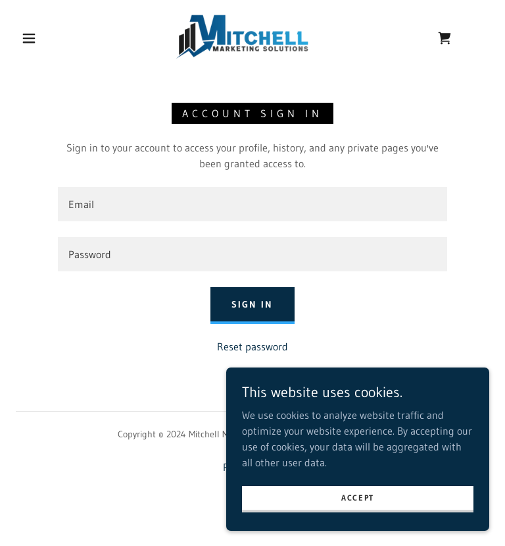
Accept (357, 498)
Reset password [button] (252, 346)
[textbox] (252, 204)
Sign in (252, 304)
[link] (242, 37)
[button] (29, 38)
